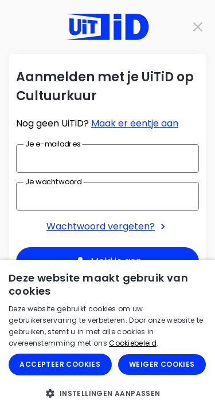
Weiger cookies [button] (162, 364)
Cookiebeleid (133, 343)
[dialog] (107, 336)
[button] (107, 393)
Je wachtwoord (53, 181)
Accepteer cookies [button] (59, 364)
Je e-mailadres (52, 143)
